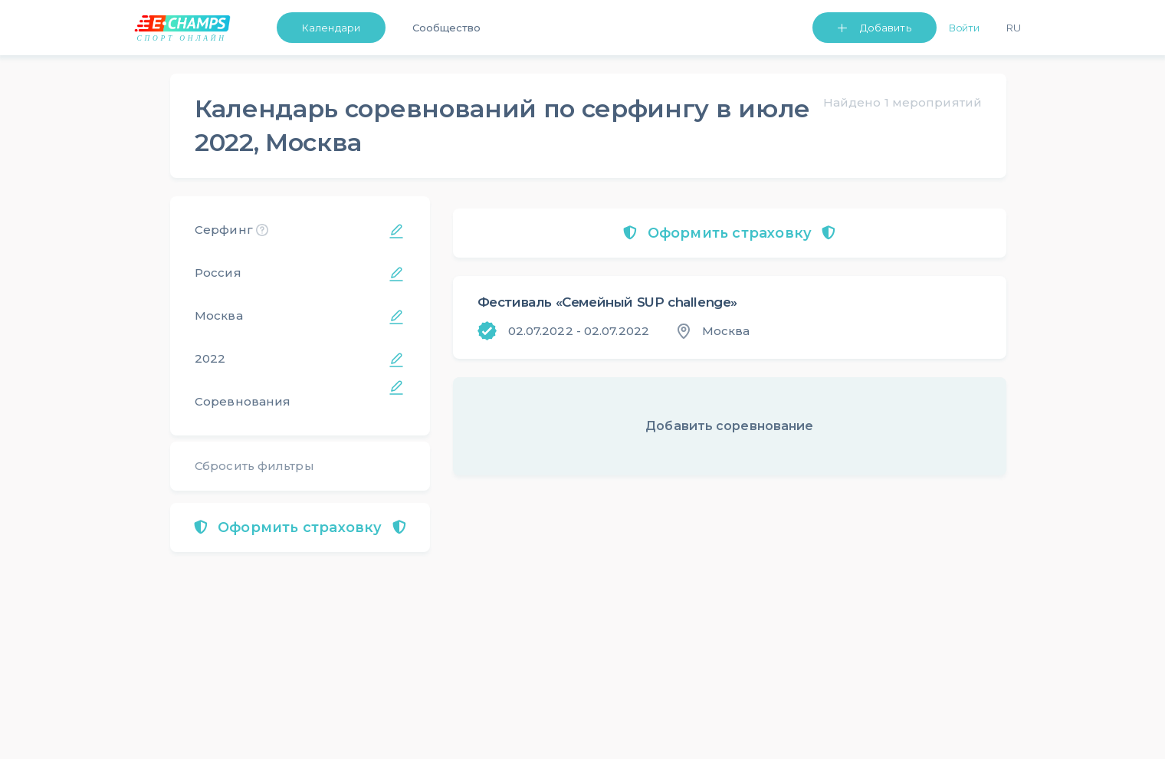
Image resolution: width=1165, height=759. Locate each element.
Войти (964, 27)
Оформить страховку (300, 527)
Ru (1013, 27)
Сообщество (446, 27)
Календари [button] (331, 27)
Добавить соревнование (729, 426)
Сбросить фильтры (254, 465)
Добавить (885, 27)
